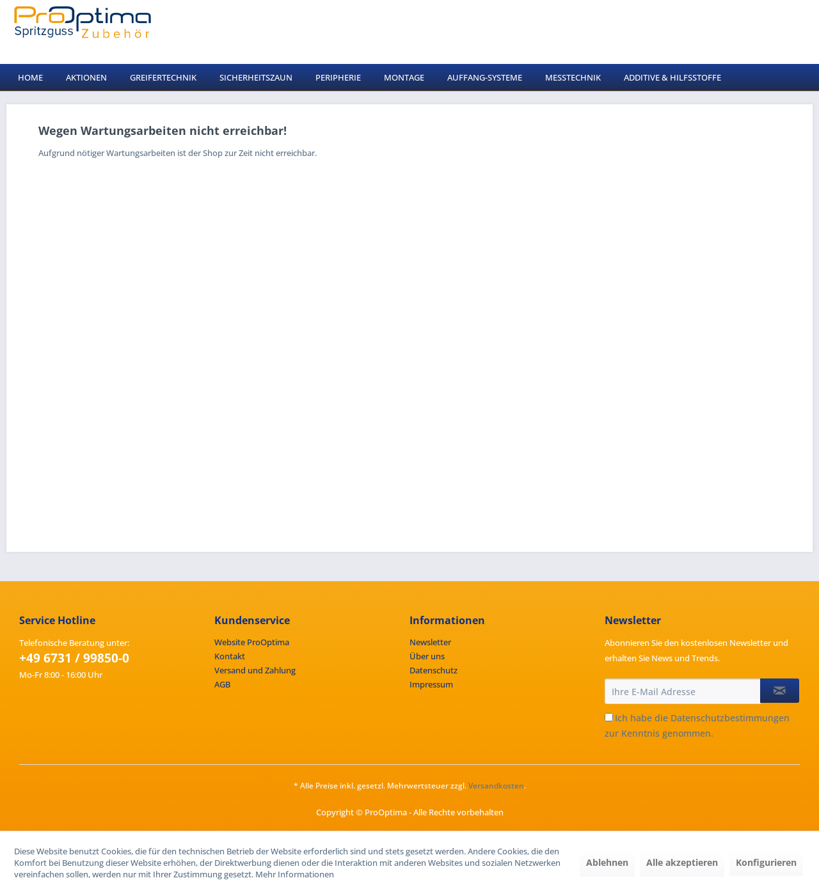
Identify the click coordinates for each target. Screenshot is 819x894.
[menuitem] (30, 77)
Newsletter (430, 642)
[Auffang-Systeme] (485, 77)
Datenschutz (433, 670)
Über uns (427, 656)
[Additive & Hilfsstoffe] (672, 77)
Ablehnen (607, 862)
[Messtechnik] (573, 77)
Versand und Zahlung (255, 670)
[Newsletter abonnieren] (779, 690)
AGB (222, 684)
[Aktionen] (86, 77)
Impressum (431, 684)
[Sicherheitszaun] (256, 77)
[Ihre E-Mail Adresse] (683, 691)
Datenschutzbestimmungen (730, 718)
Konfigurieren (766, 862)
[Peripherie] (338, 77)
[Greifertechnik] (163, 77)
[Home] (30, 77)
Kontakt (229, 656)
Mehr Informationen (294, 874)
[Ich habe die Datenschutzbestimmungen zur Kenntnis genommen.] (609, 717)
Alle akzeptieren (682, 862)
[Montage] (404, 77)
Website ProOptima (251, 642)
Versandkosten (496, 785)
